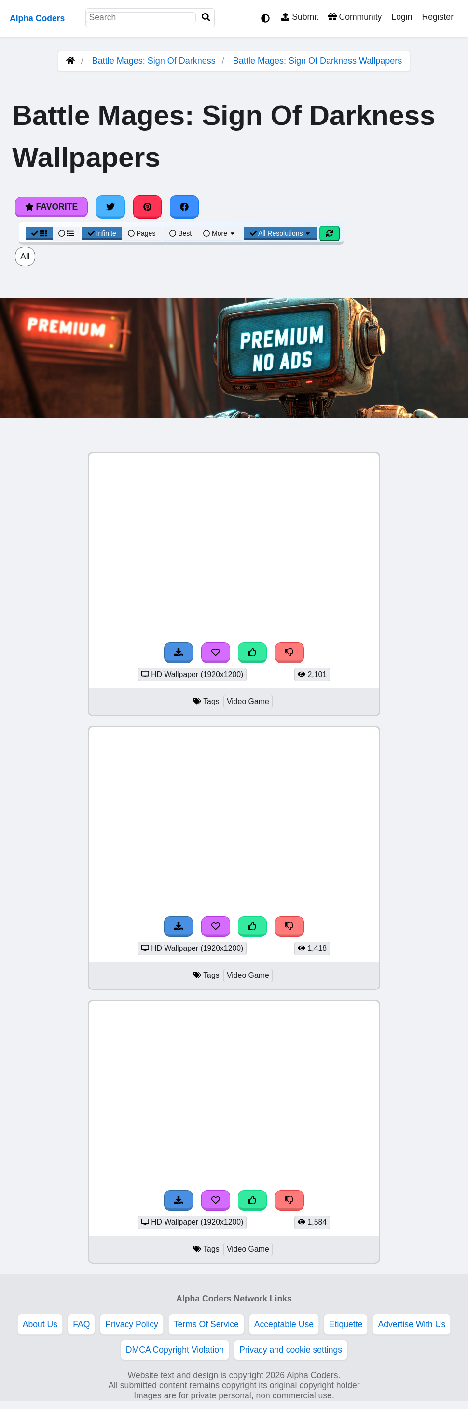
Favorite (51, 207)
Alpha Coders (37, 18)
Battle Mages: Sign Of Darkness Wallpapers (317, 61)
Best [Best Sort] (180, 233)
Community (355, 17)
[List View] (66, 233)
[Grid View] (39, 233)
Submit (299, 17)
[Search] (206, 18)
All (25, 256)
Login (401, 17)
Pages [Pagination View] (142, 233)
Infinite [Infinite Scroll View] (102, 233)
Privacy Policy (131, 1324)
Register (438, 17)
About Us (40, 1324)
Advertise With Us (411, 1324)
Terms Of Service (206, 1324)
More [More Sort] (219, 233)
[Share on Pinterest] (147, 206)
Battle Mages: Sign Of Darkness (154, 61)
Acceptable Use (284, 1324)
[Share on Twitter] (110, 206)
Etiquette (345, 1324)
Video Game (248, 701)
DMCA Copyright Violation (175, 1350)
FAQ (81, 1324)
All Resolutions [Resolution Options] (281, 233)
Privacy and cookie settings (290, 1350)
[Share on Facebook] (184, 206)
